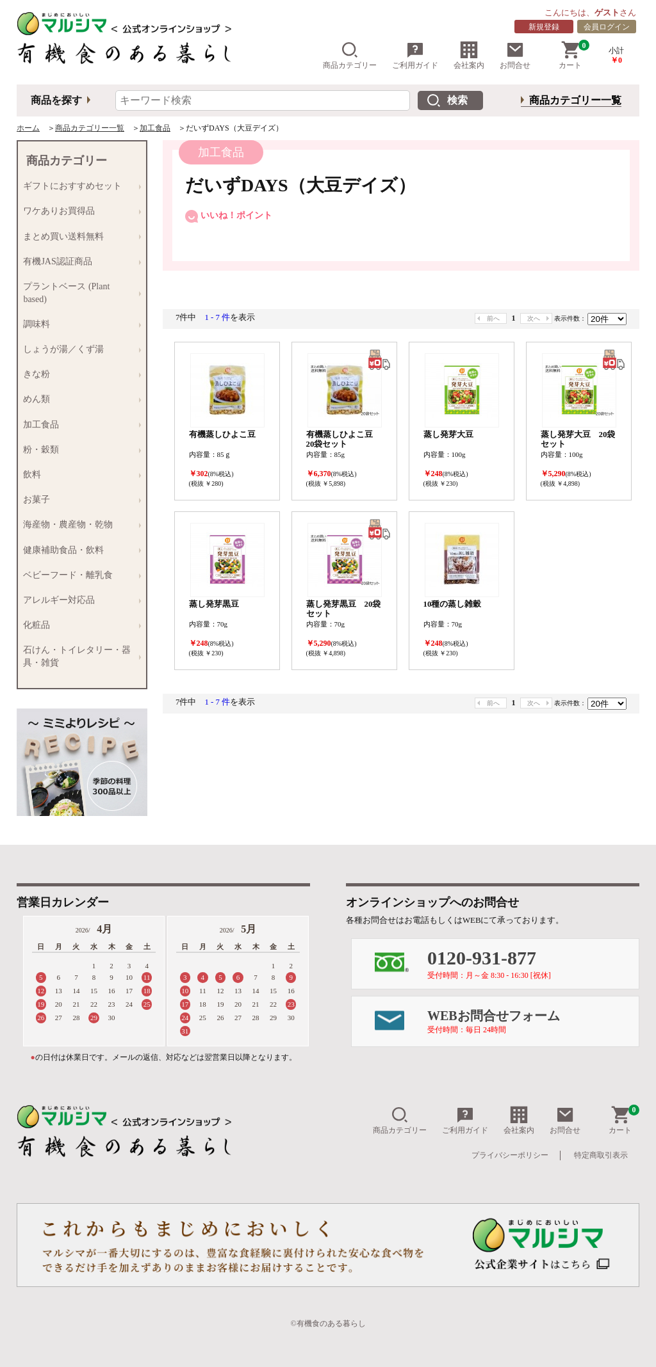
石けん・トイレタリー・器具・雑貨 (79, 656)
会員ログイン (607, 26)
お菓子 (79, 500)
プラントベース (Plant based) (79, 292)
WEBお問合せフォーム (533, 1021)
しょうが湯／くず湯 (79, 349)
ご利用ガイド (415, 55)
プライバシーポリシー (510, 1155)
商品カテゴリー (350, 55)
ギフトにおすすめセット (79, 186)
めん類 (79, 399)
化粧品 (79, 625)
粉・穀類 (79, 449)
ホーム (28, 128)
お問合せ (515, 55)
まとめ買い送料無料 (79, 236)
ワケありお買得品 (79, 211)
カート (574, 55)
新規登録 (544, 26)
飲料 (79, 474)
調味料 (79, 324)
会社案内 (469, 55)
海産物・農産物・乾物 (79, 525)
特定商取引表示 (601, 1155)
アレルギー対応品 (79, 600)
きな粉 (79, 374)
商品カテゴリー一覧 (575, 100)
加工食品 (155, 128)
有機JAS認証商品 (79, 261)
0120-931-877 (533, 963)
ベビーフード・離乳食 (79, 575)
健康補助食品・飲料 (79, 550)
